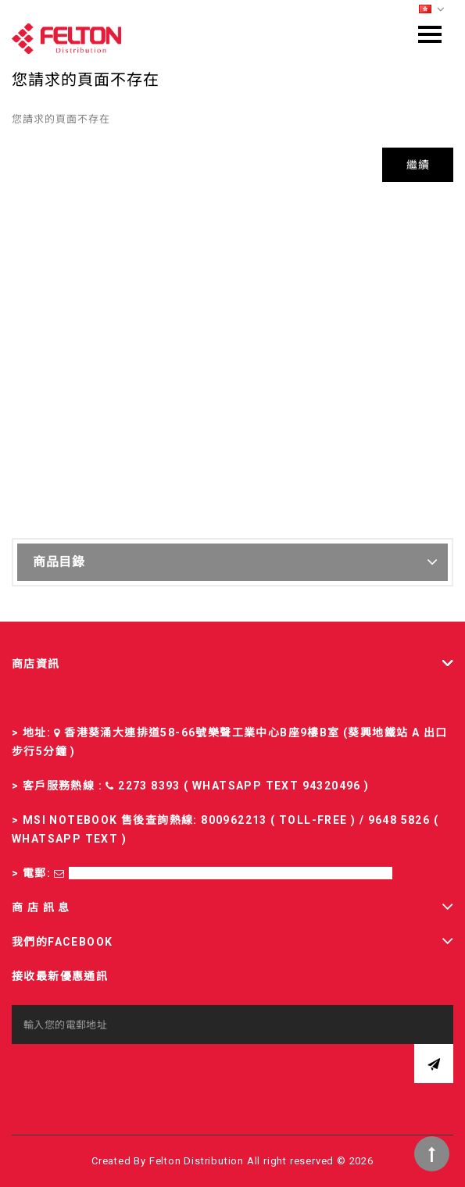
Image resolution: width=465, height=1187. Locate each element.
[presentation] (130, 1074)
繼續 (417, 165)
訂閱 (433, 1063)
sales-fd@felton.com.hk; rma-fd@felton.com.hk (230, 873)
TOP (431, 1153)
